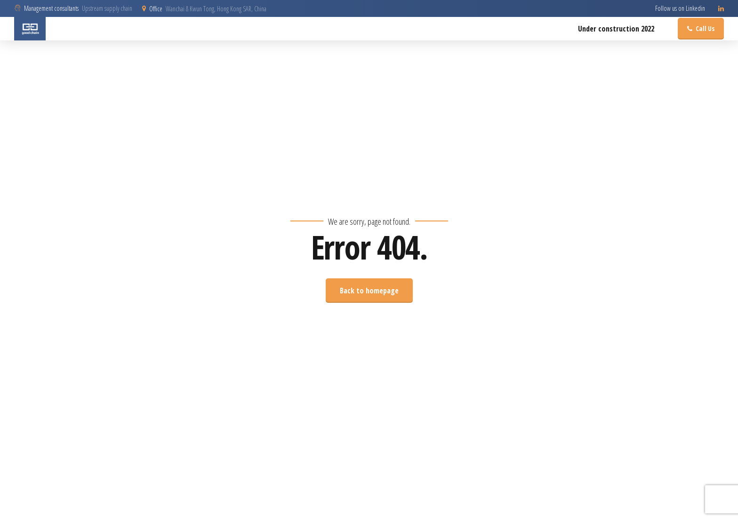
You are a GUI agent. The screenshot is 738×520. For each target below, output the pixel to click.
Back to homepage (369, 290)
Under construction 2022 (616, 29)
